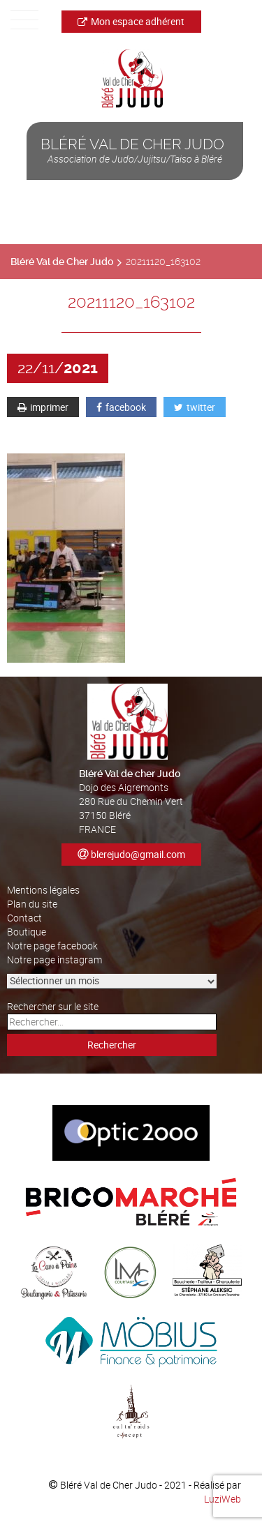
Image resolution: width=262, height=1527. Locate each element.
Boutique (26, 931)
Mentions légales (43, 889)
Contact (24, 917)
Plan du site (32, 903)
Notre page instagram (54, 959)
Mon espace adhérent (131, 21)
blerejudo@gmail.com (138, 854)
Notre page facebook (52, 945)
